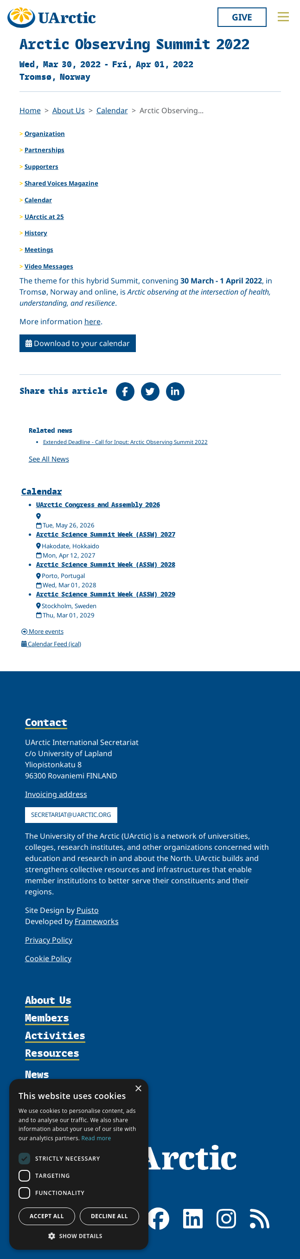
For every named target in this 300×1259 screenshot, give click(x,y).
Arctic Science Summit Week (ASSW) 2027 (105, 534)
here (92, 321)
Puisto (88, 910)
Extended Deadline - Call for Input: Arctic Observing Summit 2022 (125, 441)
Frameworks (97, 921)
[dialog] (78, 1164)
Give (242, 17)
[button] (79, 1235)
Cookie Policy (48, 958)
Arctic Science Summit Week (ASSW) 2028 (105, 564)
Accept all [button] (47, 1216)
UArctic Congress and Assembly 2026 (98, 504)
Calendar (112, 110)
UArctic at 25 (44, 216)
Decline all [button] (109, 1216)
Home (30, 110)
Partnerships (44, 150)
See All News (49, 458)
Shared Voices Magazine (61, 183)
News (37, 1074)
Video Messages (49, 266)
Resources (52, 1053)
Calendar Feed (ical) (51, 644)
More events (42, 631)
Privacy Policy (48, 940)
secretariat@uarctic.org (71, 814)
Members (47, 1018)
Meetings (39, 249)
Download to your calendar (78, 343)
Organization (45, 133)
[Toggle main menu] (283, 16)
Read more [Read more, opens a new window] (96, 1138)
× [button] (137, 1089)
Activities (55, 1036)
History (36, 233)
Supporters (41, 166)
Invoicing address (56, 794)
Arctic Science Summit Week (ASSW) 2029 (105, 594)
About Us (68, 110)
